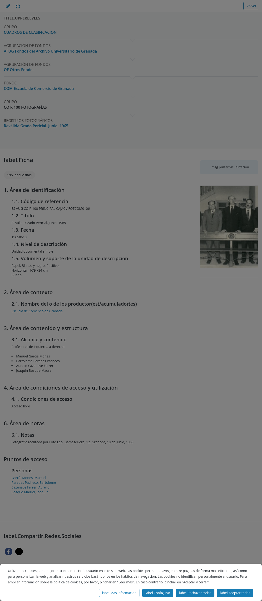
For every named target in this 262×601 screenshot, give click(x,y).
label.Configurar (157, 593)
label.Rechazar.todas (195, 593)
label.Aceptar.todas (235, 593)
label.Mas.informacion (119, 593)
